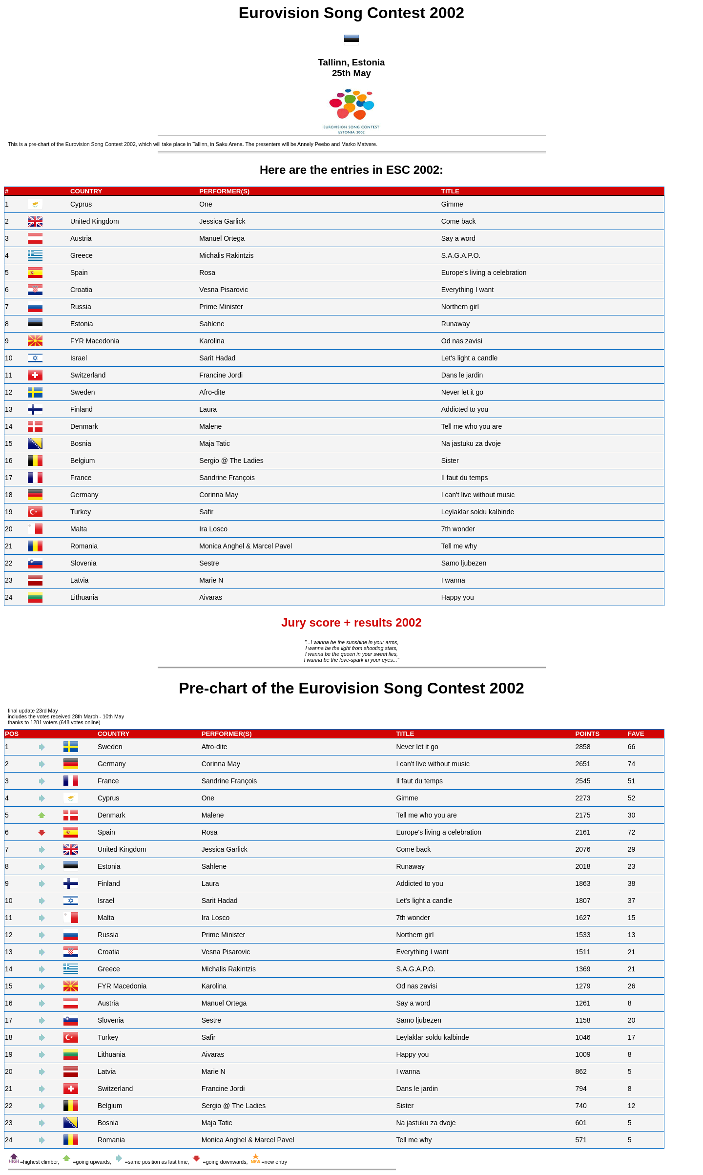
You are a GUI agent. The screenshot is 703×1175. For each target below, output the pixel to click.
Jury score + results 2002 (351, 622)
